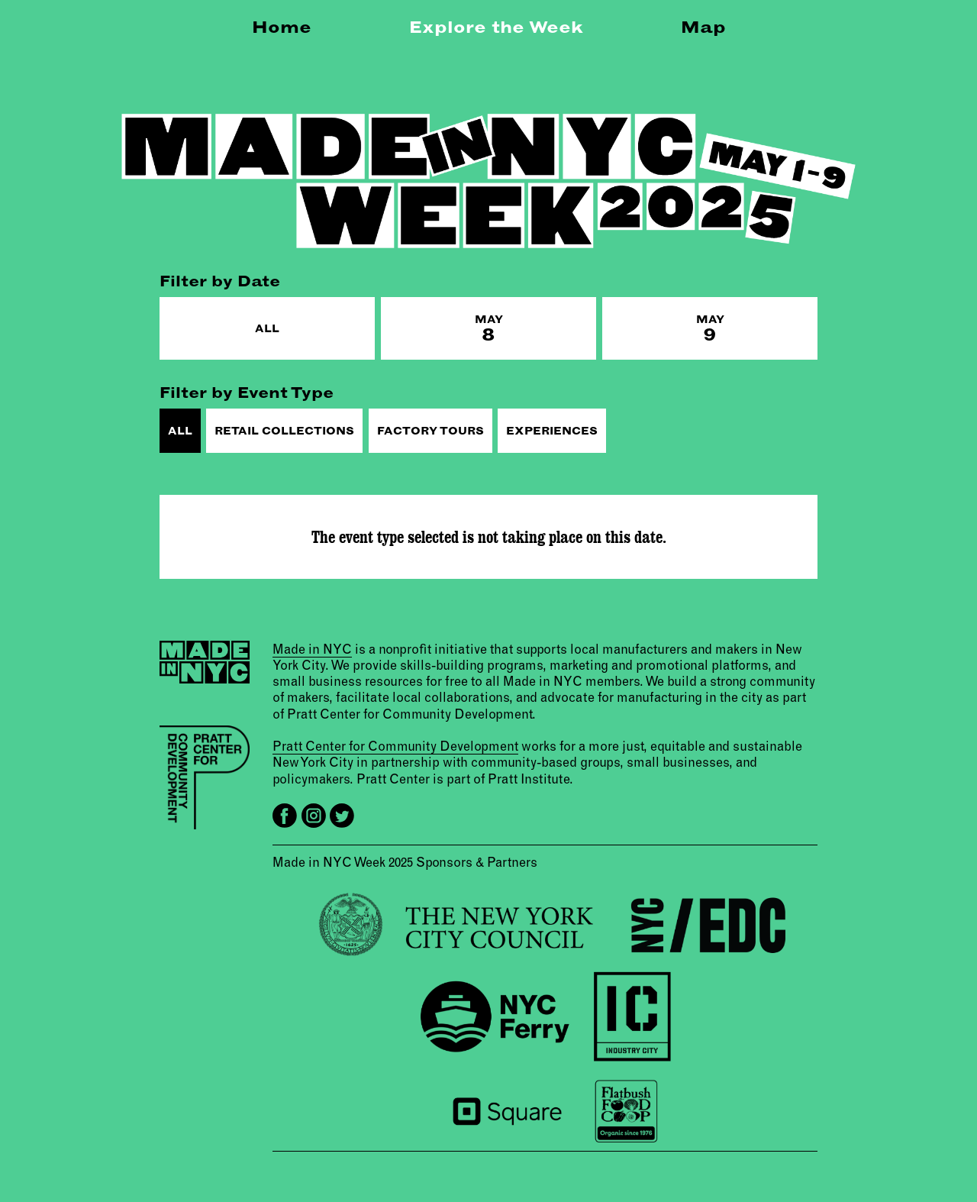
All (267, 328)
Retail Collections (284, 431)
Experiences (552, 431)
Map (703, 26)
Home (281, 26)
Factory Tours (430, 431)
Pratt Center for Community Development (395, 746)
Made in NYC (312, 648)
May (489, 328)
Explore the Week (496, 26)
